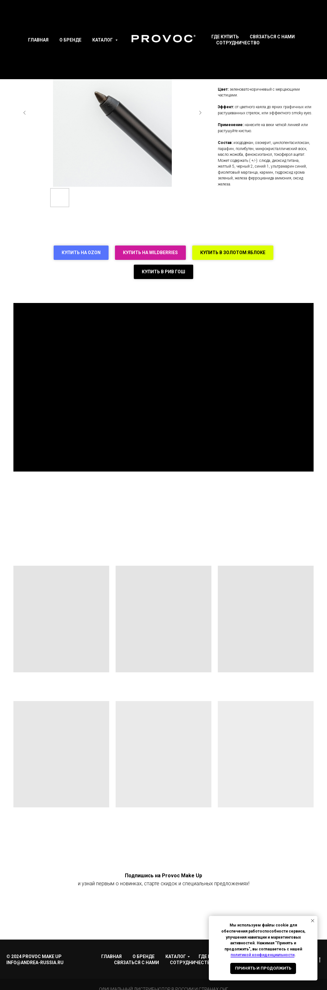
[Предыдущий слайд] (24, 112)
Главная (38, 39)
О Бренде (70, 39)
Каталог (103, 39)
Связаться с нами (272, 36)
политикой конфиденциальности (262, 955)
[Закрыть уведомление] (312, 921)
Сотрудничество (238, 42)
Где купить (225, 36)
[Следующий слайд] (200, 112)
